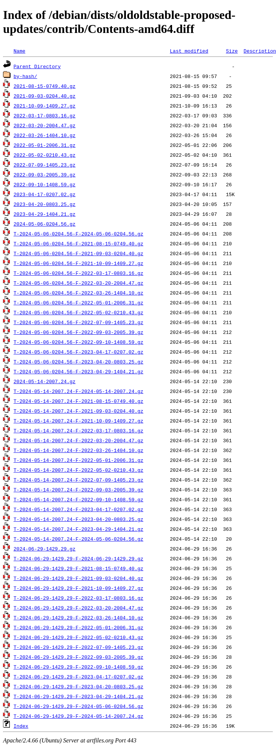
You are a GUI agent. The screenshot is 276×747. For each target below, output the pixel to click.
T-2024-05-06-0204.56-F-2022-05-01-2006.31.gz (78, 302)
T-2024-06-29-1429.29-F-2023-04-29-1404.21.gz (78, 696)
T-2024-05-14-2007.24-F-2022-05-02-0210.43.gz (78, 469)
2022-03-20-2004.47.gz (45, 125)
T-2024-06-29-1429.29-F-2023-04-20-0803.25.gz (78, 686)
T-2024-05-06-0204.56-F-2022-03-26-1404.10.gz (78, 292)
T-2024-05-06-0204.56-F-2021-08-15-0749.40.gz (78, 243)
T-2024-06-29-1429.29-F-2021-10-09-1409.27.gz (78, 588)
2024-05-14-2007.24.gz (45, 381)
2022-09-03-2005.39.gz (45, 174)
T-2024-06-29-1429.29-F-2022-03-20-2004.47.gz (78, 607)
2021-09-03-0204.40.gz (45, 95)
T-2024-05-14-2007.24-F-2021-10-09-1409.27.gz (78, 420)
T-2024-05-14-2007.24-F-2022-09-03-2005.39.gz (78, 489)
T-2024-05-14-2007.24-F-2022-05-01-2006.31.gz (78, 460)
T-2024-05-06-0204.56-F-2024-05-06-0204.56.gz (78, 233)
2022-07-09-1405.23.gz (45, 164)
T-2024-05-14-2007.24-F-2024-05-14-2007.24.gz (78, 391)
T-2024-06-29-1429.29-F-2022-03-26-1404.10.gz (78, 617)
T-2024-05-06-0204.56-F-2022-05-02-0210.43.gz (78, 312)
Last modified (189, 50)
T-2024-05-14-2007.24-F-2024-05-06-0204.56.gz (78, 538)
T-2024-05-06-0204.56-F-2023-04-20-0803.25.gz (78, 361)
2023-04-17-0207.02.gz (45, 194)
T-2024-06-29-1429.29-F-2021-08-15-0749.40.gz (78, 568)
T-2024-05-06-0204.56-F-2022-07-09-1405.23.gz (78, 322)
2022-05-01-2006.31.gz (45, 145)
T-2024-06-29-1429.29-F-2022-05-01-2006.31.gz (78, 627)
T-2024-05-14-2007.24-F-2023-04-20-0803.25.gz (78, 519)
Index (21, 725)
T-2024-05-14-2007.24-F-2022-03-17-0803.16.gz (78, 430)
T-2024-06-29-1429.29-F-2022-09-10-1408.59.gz (78, 666)
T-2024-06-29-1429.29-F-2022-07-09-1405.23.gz (78, 647)
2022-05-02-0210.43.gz (45, 154)
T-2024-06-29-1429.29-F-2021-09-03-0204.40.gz (78, 578)
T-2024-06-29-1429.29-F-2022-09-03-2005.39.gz (78, 656)
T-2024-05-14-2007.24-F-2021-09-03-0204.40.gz (78, 410)
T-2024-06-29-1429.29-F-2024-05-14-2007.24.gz (78, 716)
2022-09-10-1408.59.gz (45, 184)
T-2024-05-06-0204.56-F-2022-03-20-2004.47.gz (78, 282)
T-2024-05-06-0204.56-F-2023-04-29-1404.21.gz (78, 371)
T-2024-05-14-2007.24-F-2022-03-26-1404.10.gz (78, 450)
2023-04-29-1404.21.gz (45, 214)
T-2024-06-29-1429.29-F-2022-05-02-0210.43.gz (78, 637)
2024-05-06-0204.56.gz (45, 223)
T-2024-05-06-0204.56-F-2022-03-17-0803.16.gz (78, 273)
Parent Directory (37, 66)
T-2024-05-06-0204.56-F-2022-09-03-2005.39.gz (78, 332)
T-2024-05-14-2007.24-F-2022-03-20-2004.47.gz (78, 440)
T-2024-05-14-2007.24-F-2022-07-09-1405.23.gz (78, 479)
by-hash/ (25, 76)
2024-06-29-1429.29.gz (45, 548)
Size (231, 50)
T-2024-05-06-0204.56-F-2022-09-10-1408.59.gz (78, 341)
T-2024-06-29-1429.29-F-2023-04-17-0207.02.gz (78, 676)
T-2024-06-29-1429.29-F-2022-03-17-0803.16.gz (78, 597)
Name (19, 50)
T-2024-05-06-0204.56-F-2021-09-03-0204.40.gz (78, 253)
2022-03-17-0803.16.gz (45, 115)
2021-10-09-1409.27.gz (45, 105)
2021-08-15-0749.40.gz (45, 86)
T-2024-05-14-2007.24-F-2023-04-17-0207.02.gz (78, 509)
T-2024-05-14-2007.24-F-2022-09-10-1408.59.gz (78, 499)
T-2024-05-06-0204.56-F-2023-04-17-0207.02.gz (78, 351)
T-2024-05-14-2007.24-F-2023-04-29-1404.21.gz (78, 529)
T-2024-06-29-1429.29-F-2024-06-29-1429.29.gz (78, 558)
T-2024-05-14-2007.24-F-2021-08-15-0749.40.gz (78, 401)
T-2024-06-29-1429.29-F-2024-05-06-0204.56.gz (78, 706)
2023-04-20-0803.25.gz (45, 204)
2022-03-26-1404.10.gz (45, 135)
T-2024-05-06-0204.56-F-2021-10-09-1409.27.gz (78, 263)
